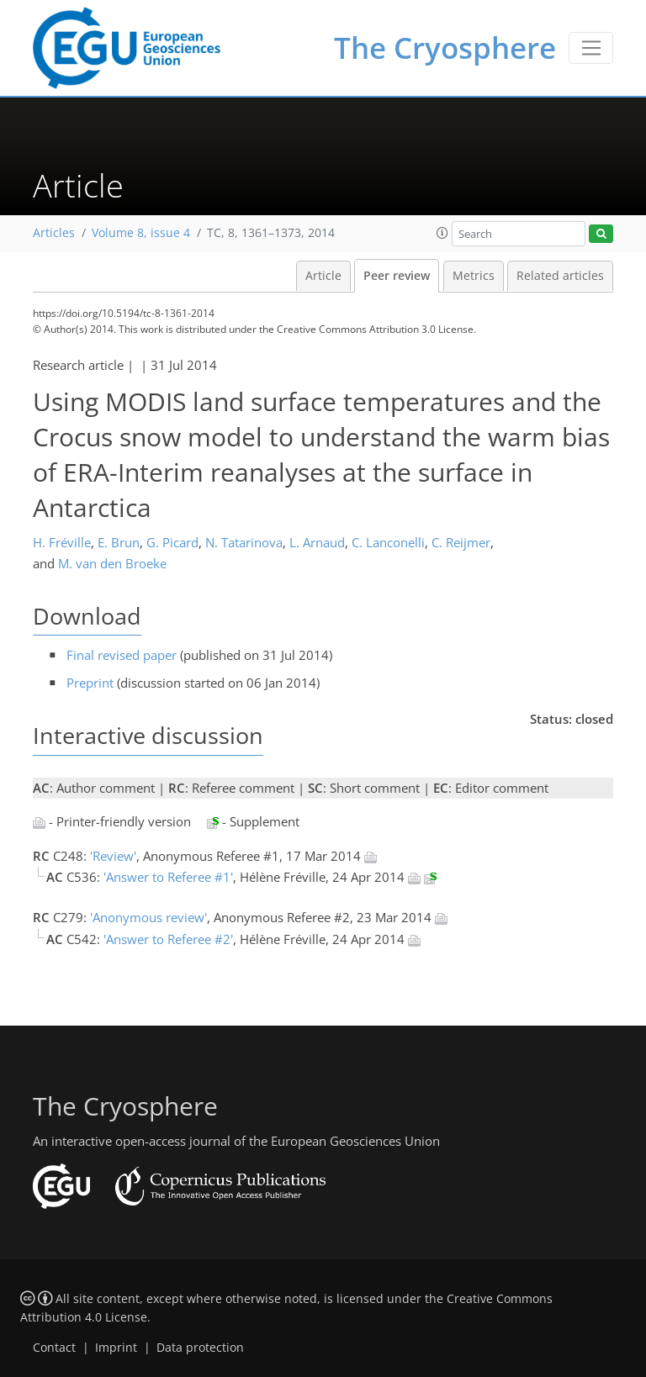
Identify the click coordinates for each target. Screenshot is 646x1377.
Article (323, 275)
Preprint (90, 682)
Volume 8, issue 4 (141, 232)
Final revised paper (121, 654)
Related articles (560, 275)
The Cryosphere (445, 47)
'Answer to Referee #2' (168, 939)
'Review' (113, 855)
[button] (442, 232)
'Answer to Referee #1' (168, 876)
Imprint (116, 1347)
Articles (54, 232)
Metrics (474, 275)
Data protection (200, 1347)
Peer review (396, 275)
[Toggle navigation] (591, 48)
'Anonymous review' (148, 917)
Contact (54, 1347)
